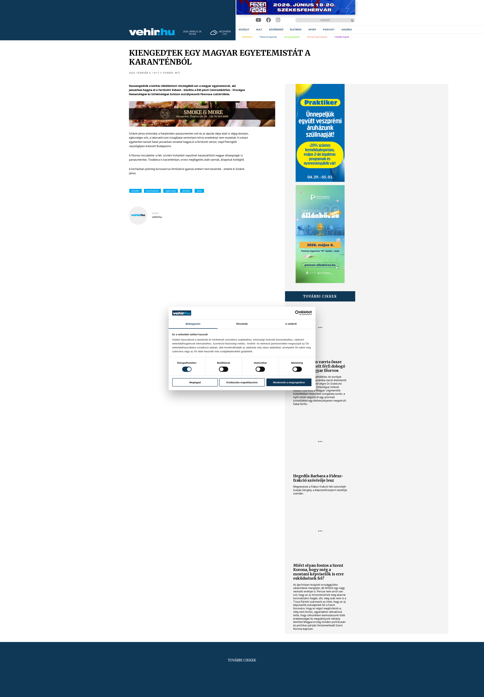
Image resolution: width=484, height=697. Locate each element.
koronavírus (152, 190)
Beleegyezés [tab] (193, 323)
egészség (170, 190)
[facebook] (268, 20)
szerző (155, 213)
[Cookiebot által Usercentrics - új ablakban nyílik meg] (297, 312)
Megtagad (195, 382)
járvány (186, 190)
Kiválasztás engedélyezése (242, 382)
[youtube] (258, 20)
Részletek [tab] (242, 323)
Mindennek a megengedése (289, 382)
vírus (199, 190)
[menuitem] (244, 29)
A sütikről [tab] (291, 323)
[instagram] (278, 20)
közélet (135, 190)
